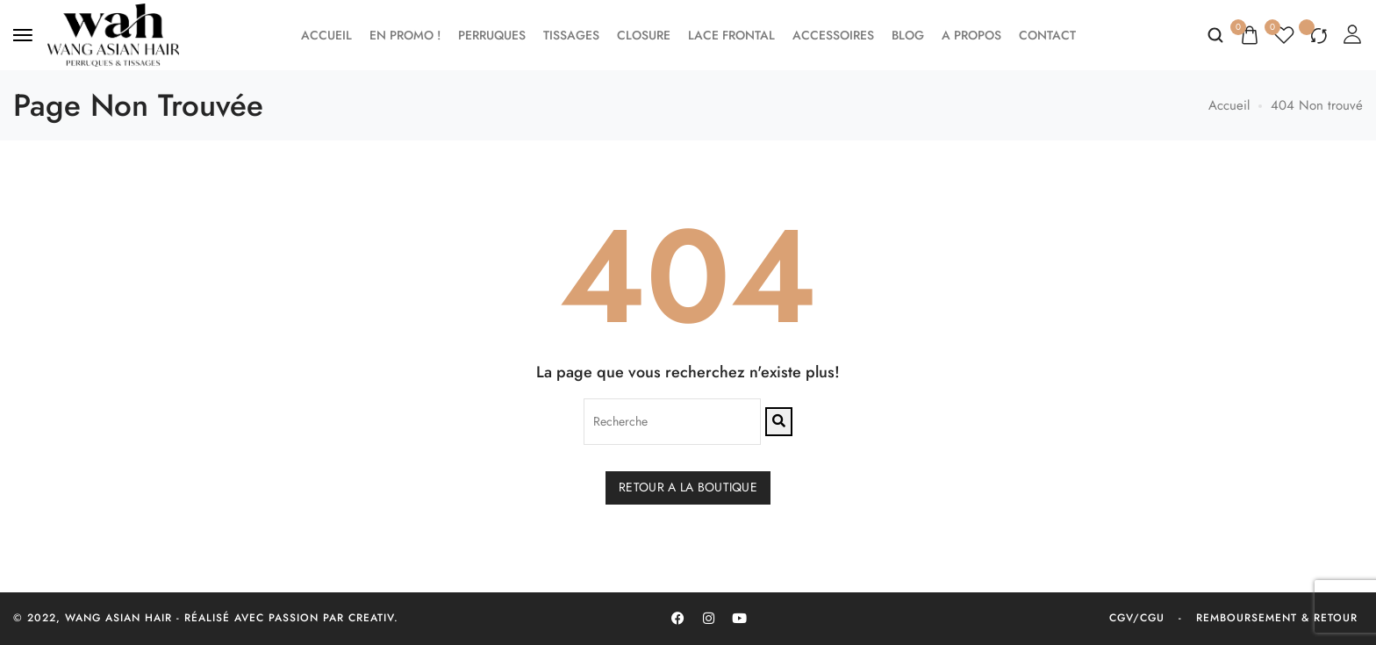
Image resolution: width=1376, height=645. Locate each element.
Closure (643, 35)
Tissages (571, 35)
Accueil (326, 35)
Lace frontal (731, 35)
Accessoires (833, 35)
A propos (971, 35)
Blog (908, 35)
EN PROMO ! (405, 35)
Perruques (492, 35)
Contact (1047, 35)
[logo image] (113, 33)
